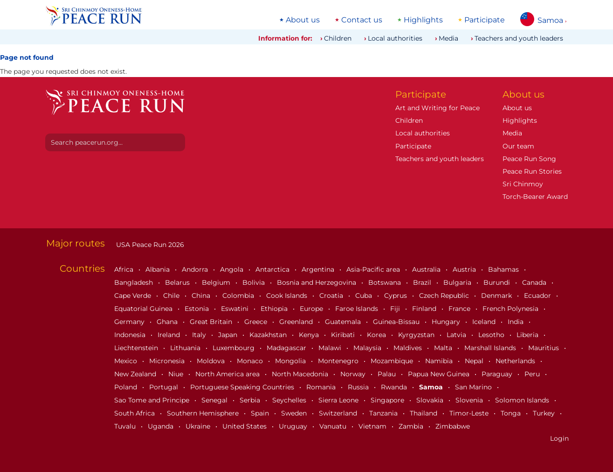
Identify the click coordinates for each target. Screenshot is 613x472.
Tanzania (384, 413)
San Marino (474, 387)
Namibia (440, 361)
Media (448, 38)
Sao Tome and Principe (152, 400)
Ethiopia (275, 308)
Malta (444, 348)
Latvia (457, 335)
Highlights (423, 20)
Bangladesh (134, 282)
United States (245, 426)
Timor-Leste (469, 413)
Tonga (512, 413)
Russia (359, 387)
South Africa (135, 413)
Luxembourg (234, 348)
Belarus (178, 282)
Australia (427, 269)
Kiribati (344, 335)
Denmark (497, 295)
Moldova (212, 361)
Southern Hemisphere (204, 413)
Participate (484, 20)
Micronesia (167, 361)
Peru (533, 374)
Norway (353, 374)
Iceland (484, 321)
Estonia (198, 308)
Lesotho (492, 335)
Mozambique (393, 361)
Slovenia (470, 400)
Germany (130, 321)
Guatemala (344, 321)
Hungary (447, 321)
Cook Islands (287, 295)
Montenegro (339, 361)
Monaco (251, 361)
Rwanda (395, 387)
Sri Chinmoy (523, 184)
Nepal (475, 361)
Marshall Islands (491, 348)
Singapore (388, 400)
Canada (535, 282)
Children (337, 38)
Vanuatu (333, 426)
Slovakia (430, 400)
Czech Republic (445, 295)
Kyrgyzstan (417, 335)
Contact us (361, 20)
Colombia (239, 295)
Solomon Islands (523, 400)
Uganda (161, 426)
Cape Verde (133, 295)
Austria (465, 269)
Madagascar (287, 348)
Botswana (385, 282)
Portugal (164, 387)
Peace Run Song (529, 159)
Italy (200, 335)
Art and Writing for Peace (437, 108)
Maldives (408, 348)
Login (559, 438)
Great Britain (212, 321)
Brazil (423, 282)
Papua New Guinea (439, 374)
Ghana (168, 321)
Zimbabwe (452, 426)
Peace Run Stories (532, 171)
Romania (321, 387)
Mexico (126, 361)
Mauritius (544, 348)
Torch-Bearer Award (535, 196)
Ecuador (538, 295)
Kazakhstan (269, 335)
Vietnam (373, 426)
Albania (158, 269)
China (202, 295)
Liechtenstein (137, 348)
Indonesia (130, 335)
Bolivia (254, 282)
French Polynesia (511, 308)
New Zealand (136, 374)
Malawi (330, 348)
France (460, 308)
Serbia (251, 400)
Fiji (396, 308)
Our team (518, 146)
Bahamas (504, 269)
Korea (377, 335)
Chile (172, 295)
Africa (124, 269)
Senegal (215, 400)
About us (303, 20)
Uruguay (294, 426)
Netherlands (516, 361)
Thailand (424, 413)
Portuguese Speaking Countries (243, 387)
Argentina (319, 269)
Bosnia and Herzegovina (317, 282)
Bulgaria (458, 282)
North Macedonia (301, 374)
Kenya (310, 335)
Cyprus (396, 295)
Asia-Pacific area (374, 269)
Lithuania (186, 348)
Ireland (170, 335)
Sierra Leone (339, 400)
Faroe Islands (357, 308)
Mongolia (291, 361)
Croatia (332, 295)
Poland (126, 387)
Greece (256, 321)
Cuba (364, 295)
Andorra (196, 269)
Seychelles (290, 400)
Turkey (545, 413)
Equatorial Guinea (144, 308)
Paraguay (498, 374)
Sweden (295, 413)
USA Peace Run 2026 (149, 244)
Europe (312, 308)
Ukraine (199, 426)
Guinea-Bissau (397, 321)
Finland (425, 308)
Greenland (297, 321)
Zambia (412, 426)
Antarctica (273, 269)
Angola (232, 269)
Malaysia (368, 348)
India (516, 321)
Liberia (528, 335)
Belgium (217, 282)
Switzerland (339, 413)
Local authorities (395, 38)
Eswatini (235, 308)
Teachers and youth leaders (519, 38)
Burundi (497, 282)
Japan (228, 335)
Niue (176, 374)
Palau (388, 374)
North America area (228, 374)
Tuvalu (126, 426)
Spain (261, 413)
